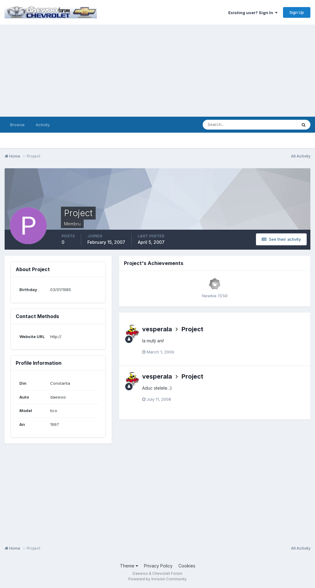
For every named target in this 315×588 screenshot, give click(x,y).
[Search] (230, 125)
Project (192, 329)
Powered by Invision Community (157, 579)
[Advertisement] (157, 71)
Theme (129, 565)
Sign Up (296, 12)
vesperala (157, 329)
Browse (17, 124)
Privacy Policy (158, 565)
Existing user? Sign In (252, 12)
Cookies (186, 565)
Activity (43, 124)
